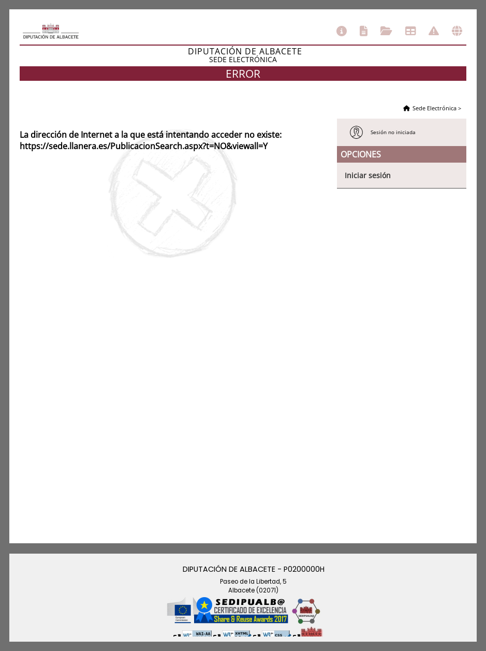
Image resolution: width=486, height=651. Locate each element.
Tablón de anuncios (410, 31)
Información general (341, 31)
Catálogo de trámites (364, 31)
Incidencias (433, 31)
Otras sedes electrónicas (457, 31)
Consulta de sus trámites (386, 31)
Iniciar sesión (368, 175)
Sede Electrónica (434, 108)
